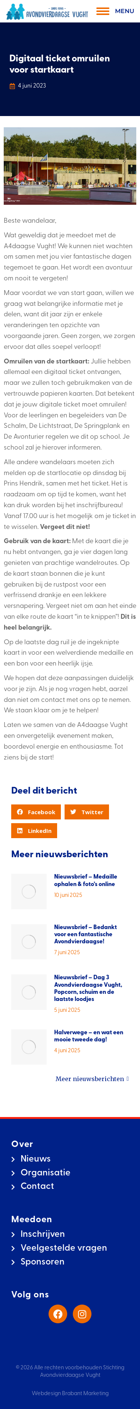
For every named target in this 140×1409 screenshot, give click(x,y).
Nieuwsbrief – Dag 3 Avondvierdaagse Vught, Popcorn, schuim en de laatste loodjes (88, 988)
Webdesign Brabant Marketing (70, 1394)
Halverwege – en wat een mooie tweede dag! (88, 1036)
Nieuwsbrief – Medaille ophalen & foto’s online (85, 880)
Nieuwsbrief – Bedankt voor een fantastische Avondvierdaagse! (85, 935)
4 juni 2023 (32, 86)
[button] (36, 811)
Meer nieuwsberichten (92, 1079)
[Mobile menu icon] (113, 11)
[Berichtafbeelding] (29, 891)
